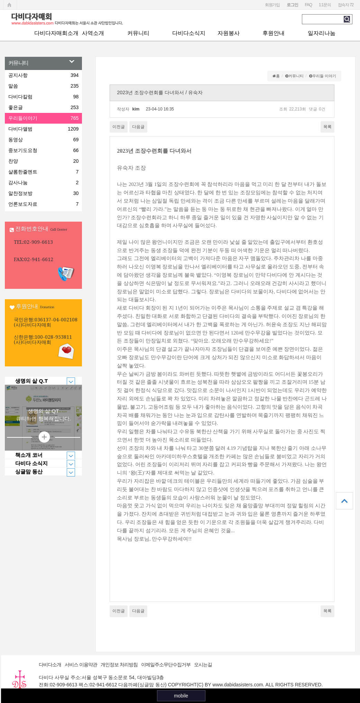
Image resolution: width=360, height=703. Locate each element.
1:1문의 (325, 4)
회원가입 (272, 4)
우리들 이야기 (324, 76)
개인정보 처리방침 (119, 664)
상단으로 (344, 500)
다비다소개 (50, 664)
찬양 (43, 161)
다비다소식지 (188, 33)
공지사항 (43, 75)
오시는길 (203, 664)
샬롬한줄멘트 (43, 172)
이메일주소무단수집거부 (166, 664)
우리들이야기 (43, 118)
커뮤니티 (138, 33)
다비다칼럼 (43, 96)
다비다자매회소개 (56, 33)
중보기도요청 (43, 150)
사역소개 (93, 33)
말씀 (43, 86)
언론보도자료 (43, 204)
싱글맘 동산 (40, 471)
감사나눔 (43, 182)
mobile (181, 695)
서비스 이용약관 (81, 664)
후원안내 (273, 33)
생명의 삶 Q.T (40, 381)
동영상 (43, 139)
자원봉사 (229, 33)
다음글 (138, 126)
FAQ (308, 4)
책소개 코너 (40, 455)
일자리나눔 (321, 33)
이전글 (118, 126)
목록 (327, 126)
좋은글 (43, 107)
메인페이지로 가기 (10, 5)
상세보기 (43, 437)
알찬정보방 (43, 193)
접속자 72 (346, 4)
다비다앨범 (43, 129)
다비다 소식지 (40, 463)
